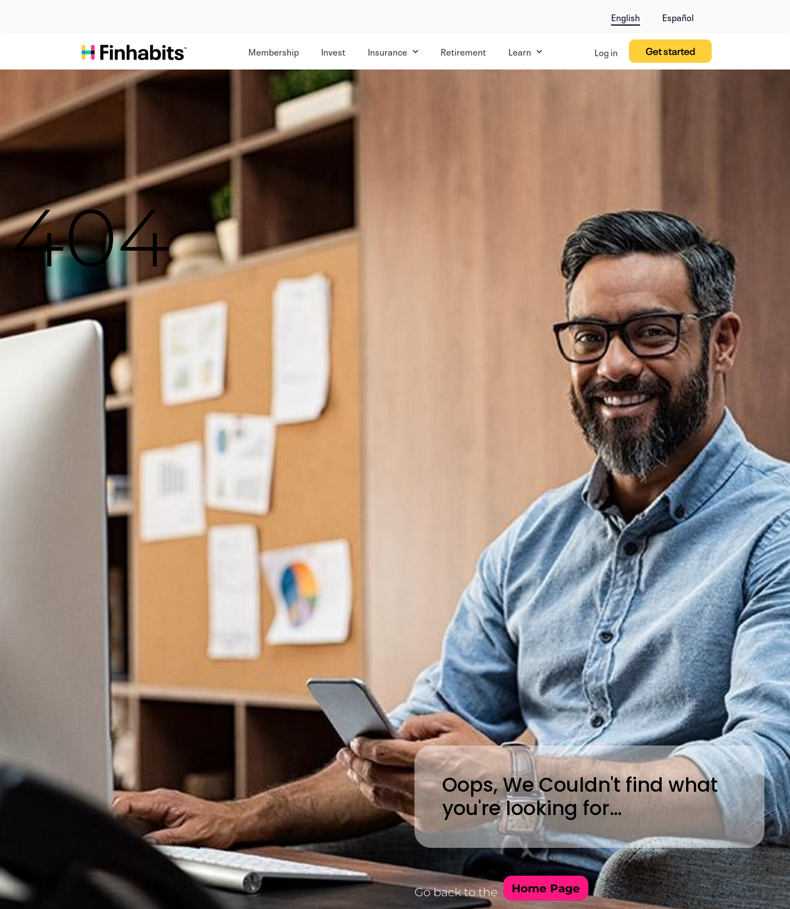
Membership (273, 51)
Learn (525, 51)
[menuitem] (625, 15)
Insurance (393, 51)
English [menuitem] (625, 16)
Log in (606, 51)
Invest (333, 51)
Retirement (463, 51)
